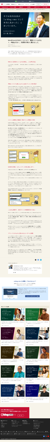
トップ (2, 9)
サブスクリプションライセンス (38, 424)
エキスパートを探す (11, 433)
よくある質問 (32, 4)
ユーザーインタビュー (11, 9)
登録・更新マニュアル (15, 424)
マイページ (27, 4)
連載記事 (5, 9)
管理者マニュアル (15, 425)
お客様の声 (21, 7)
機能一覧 (2, 427)
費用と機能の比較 (36, 427)
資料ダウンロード (21, 4)
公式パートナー (37, 7)
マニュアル (14, 422)
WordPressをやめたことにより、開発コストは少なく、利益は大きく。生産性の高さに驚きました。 (31, 9)
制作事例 (28, 7)
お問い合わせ (45, 4)
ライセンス (35, 422)
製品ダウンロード (28, 433)
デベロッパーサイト (40, 433)
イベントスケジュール (20, 433)
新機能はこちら (31, 1)
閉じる (48, 1)
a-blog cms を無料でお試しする (32, 296)
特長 (2, 424)
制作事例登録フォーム (26, 425)
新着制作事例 (25, 424)
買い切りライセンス (36, 425)
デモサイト (38, 4)
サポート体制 (45, 7)
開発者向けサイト (14, 4)
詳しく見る (23, 417)
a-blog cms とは (5, 7)
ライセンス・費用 (13, 7)
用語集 (46, 433)
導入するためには (4, 425)
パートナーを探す (4, 433)
